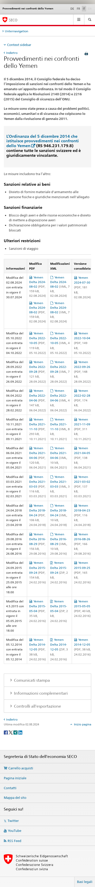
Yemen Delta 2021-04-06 (37, 458)
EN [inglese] (90, 8)
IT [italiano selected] (84, 8)
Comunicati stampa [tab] (31, 680)
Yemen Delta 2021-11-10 (37, 429)
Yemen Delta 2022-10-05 (37, 343)
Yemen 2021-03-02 (82, 486)
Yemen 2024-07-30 (82, 287)
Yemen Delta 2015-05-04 (37, 611)
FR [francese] (78, 8)
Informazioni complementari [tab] (40, 693)
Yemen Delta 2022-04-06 (37, 400)
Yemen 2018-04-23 (82, 515)
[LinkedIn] (20, 732)
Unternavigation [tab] (16, 31)
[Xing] (15, 732)
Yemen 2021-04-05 (82, 458)
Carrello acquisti (20, 768)
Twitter (13, 821)
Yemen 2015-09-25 (82, 572)
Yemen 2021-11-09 (82, 429)
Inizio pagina (82, 724)
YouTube (14, 831)
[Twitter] (11, 732)
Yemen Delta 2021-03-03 (37, 486)
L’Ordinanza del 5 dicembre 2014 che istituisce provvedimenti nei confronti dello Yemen (42, 141)
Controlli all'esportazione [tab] (37, 706)
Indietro (11, 53)
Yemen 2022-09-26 (82, 371)
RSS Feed (14, 841)
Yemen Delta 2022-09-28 (37, 371)
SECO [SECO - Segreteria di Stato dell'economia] (13, 20)
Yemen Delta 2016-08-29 (37, 544)
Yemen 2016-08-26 (82, 544)
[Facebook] (6, 732)
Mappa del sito (15, 798)
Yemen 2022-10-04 (82, 343)
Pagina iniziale (15, 778)
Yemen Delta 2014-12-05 (37, 649)
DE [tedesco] (72, 8)
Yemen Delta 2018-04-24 (37, 515)
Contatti (10, 788)
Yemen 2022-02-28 (82, 400)
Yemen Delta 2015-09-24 (37, 572)
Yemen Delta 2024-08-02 (37, 286)
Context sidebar (19, 45)
